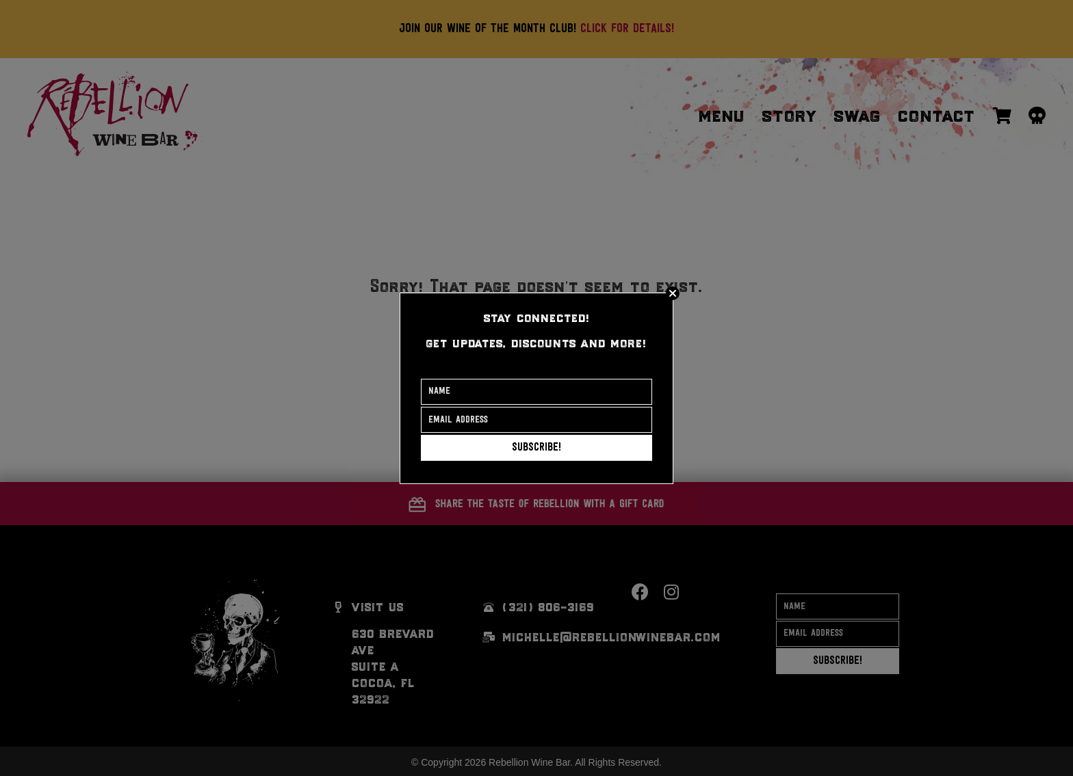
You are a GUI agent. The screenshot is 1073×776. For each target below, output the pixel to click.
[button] (536, 448)
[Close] (673, 293)
